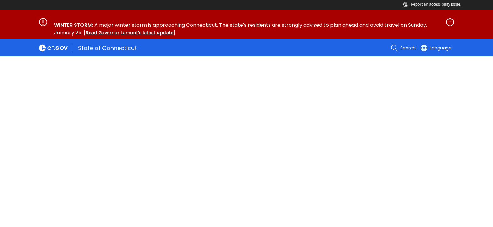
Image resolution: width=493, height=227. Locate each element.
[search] (403, 48)
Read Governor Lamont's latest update (129, 33)
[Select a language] (436, 48)
